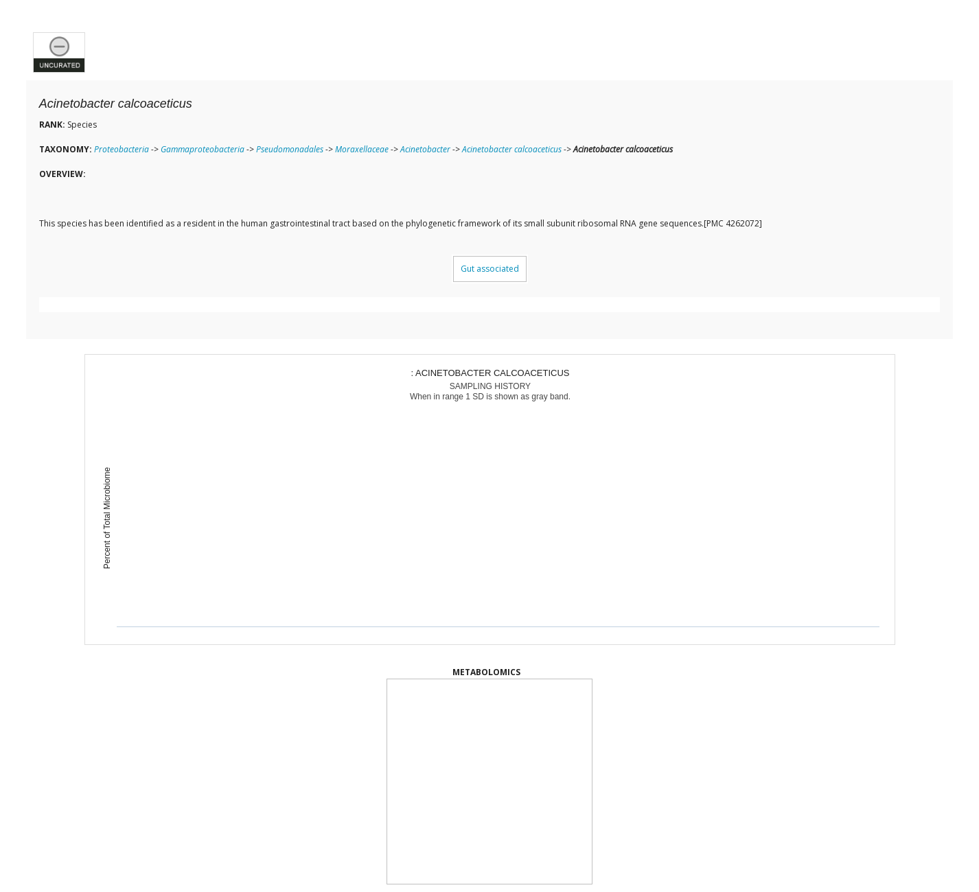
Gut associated (490, 268)
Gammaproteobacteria (202, 149)
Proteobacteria (121, 149)
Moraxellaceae (362, 149)
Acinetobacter (425, 149)
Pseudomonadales (289, 149)
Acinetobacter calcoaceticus (512, 149)
